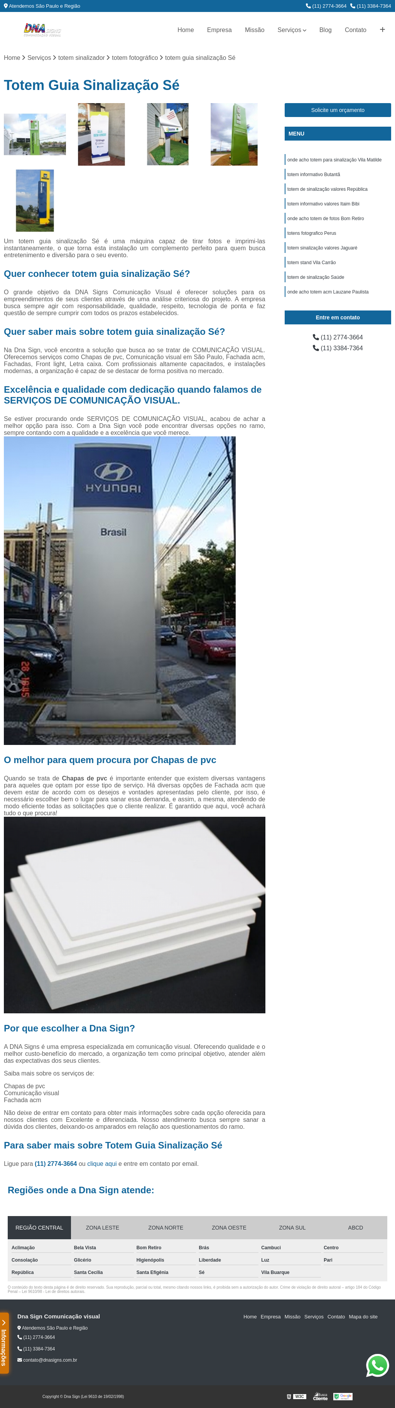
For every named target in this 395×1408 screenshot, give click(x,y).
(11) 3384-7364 (370, 6)
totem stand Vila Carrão (311, 262)
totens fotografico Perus (311, 233)
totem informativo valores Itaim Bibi (323, 204)
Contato (355, 30)
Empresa (219, 30)
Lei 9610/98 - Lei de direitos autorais (53, 1291)
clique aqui (102, 1163)
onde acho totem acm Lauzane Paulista (328, 292)
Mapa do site (363, 1317)
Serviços (289, 30)
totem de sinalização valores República (327, 189)
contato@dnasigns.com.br (47, 1360)
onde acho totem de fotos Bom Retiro (325, 218)
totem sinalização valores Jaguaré (322, 248)
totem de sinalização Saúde (315, 277)
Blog (325, 30)
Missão (255, 30)
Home (185, 30)
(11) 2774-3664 (326, 6)
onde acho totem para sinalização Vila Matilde (334, 160)
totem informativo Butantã (313, 174)
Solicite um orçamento (338, 110)
